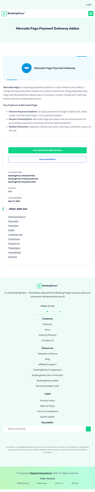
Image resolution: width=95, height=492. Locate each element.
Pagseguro (14, 248)
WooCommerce (17, 216)
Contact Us (48, 340)
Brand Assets (47, 416)
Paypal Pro (14, 243)
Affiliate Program (47, 364)
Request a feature (47, 353)
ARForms (59, 483)
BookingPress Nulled (47, 380)
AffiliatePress (23, 483)
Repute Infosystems (41, 473)
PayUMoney (14, 252)
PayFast (12, 256)
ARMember (42, 483)
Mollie (11, 230)
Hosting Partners (47, 335)
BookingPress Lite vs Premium (47, 375)
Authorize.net (15, 234)
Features (47, 324)
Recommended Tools (47, 386)
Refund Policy (47, 406)
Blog (47, 359)
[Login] (87, 4)
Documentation (47, 159)
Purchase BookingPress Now (47, 150)
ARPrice (74, 483)
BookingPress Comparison (48, 369)
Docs (47, 329)
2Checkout (14, 239)
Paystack (13, 225)
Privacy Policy (47, 400)
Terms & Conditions (47, 411)
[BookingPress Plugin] (15, 13)
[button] (90, 13)
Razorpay (13, 221)
